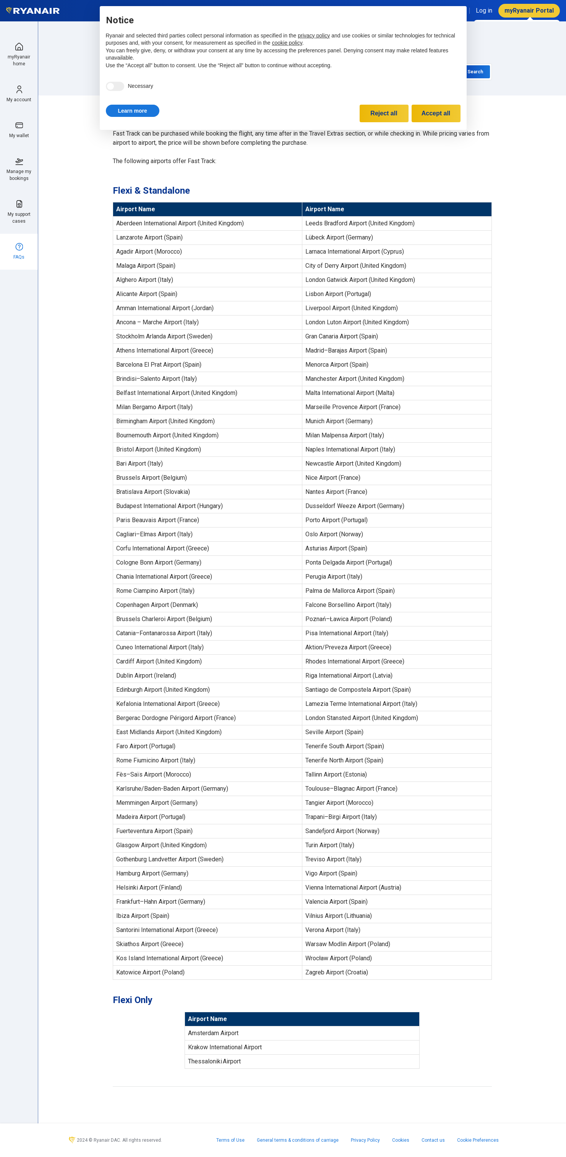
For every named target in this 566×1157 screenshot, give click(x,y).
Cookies (400, 1140)
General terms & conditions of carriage (298, 1140)
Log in (484, 10)
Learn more (132, 111)
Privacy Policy (365, 1140)
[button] (132, 111)
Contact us (433, 1140)
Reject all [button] (383, 113)
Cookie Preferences (478, 1140)
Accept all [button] (436, 113)
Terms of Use (230, 1140)
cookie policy (287, 43)
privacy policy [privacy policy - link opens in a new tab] (314, 35)
